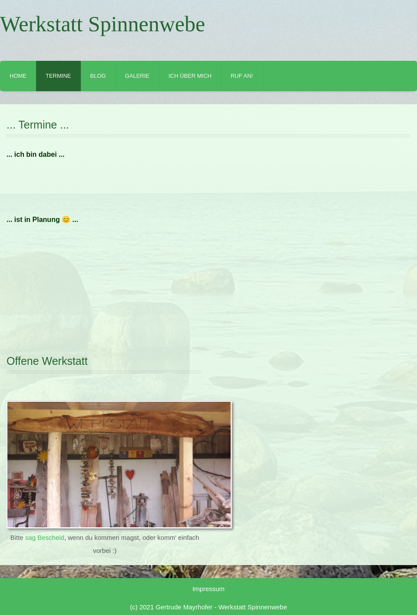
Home (18, 76)
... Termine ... (38, 125)
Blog (98, 76)
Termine (58, 76)
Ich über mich (190, 76)
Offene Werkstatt (47, 361)
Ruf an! (242, 76)
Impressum (208, 588)
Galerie (137, 76)
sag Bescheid (44, 537)
